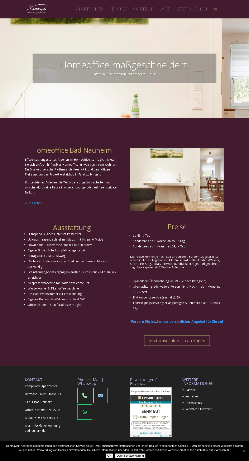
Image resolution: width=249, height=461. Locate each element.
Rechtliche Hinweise (198, 409)
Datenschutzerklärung (130, 455)
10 (189, 202)
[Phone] (100, 395)
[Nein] (244, 451)
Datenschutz (193, 403)
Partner (190, 390)
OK (109, 455)
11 (193, 202)
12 (196, 202)
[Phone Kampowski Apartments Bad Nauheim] (84, 395)
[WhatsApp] (84, 412)
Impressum (193, 396)
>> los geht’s (33, 203)
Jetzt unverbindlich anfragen (177, 340)
